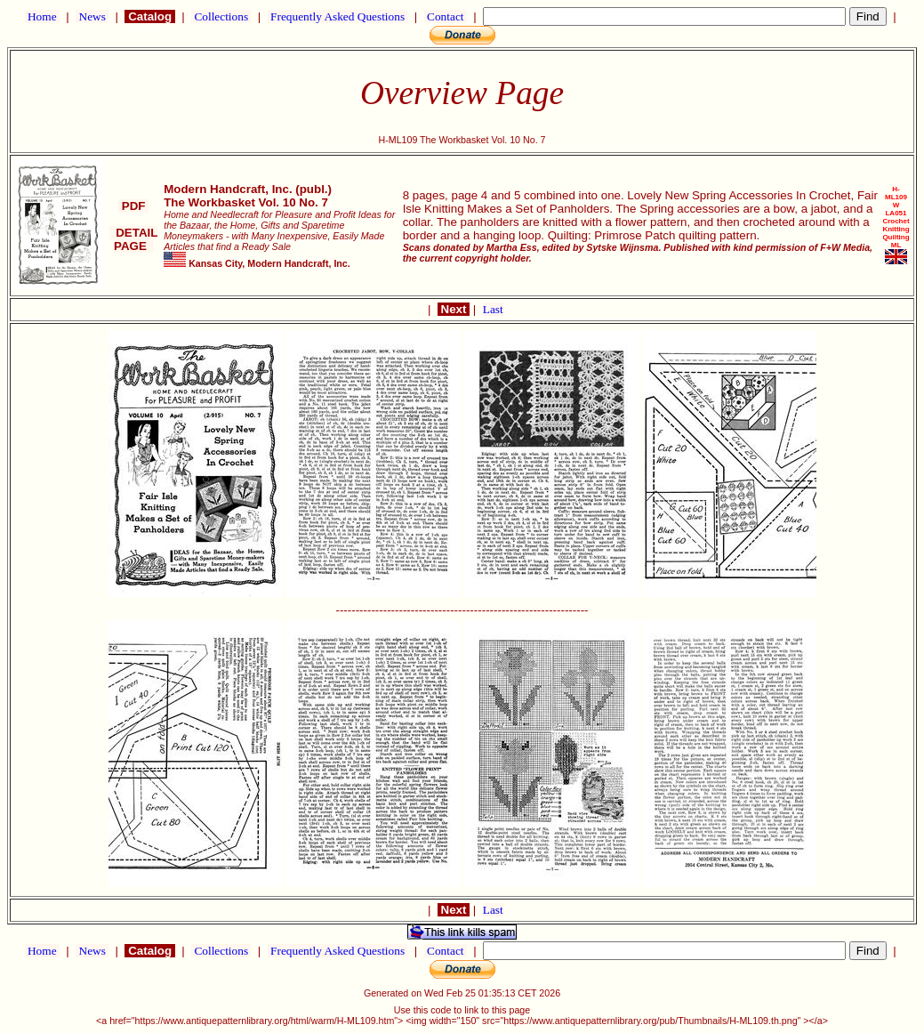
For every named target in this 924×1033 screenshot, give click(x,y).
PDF (133, 206)
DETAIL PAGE (133, 239)
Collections (221, 16)
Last (493, 309)
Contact (445, 16)
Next (454, 309)
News (92, 16)
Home (42, 16)
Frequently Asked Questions (338, 16)
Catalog (149, 16)
